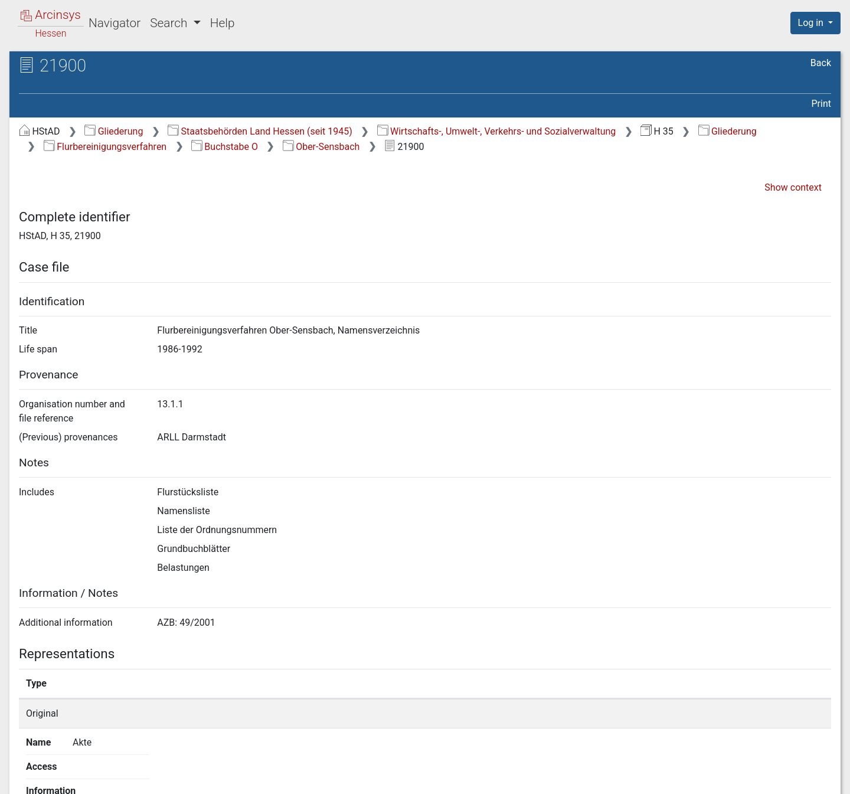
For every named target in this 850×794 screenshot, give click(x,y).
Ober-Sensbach (321, 146)
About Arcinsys (596, 778)
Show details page (618, 713)
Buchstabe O (224, 146)
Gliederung (113, 131)
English (26, 769)
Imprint (820, 778)
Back (820, 62)
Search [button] (170, 23)
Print (821, 103)
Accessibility (748, 778)
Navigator (114, 23)
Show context (793, 187)
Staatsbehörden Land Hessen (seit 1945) (260, 131)
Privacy (675, 778)
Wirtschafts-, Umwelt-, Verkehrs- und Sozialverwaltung (496, 131)
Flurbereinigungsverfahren (105, 146)
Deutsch (70, 769)
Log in (812, 22)
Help (222, 23)
